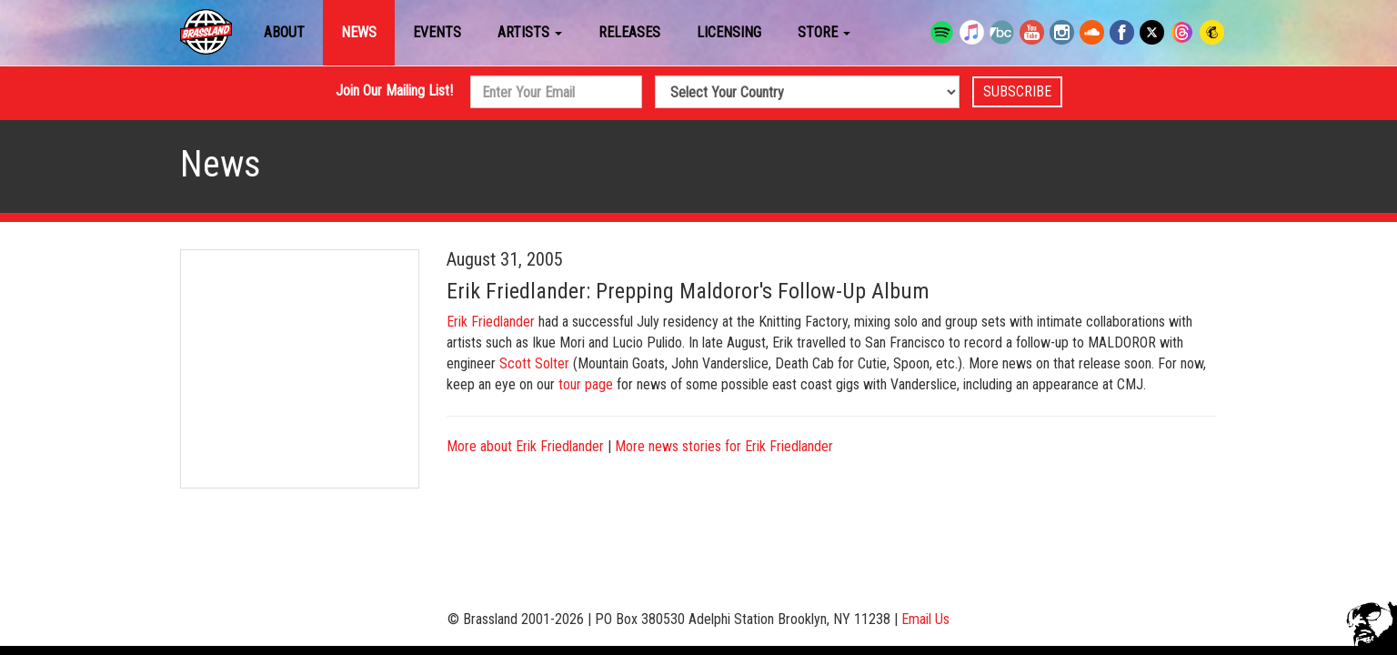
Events (437, 32)
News (359, 32)
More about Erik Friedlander (525, 446)
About (284, 32)
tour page (585, 384)
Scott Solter (534, 363)
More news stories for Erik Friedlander (724, 446)
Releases (629, 32)
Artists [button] (529, 32)
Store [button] (824, 32)
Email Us (925, 619)
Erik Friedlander (491, 321)
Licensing (729, 32)
